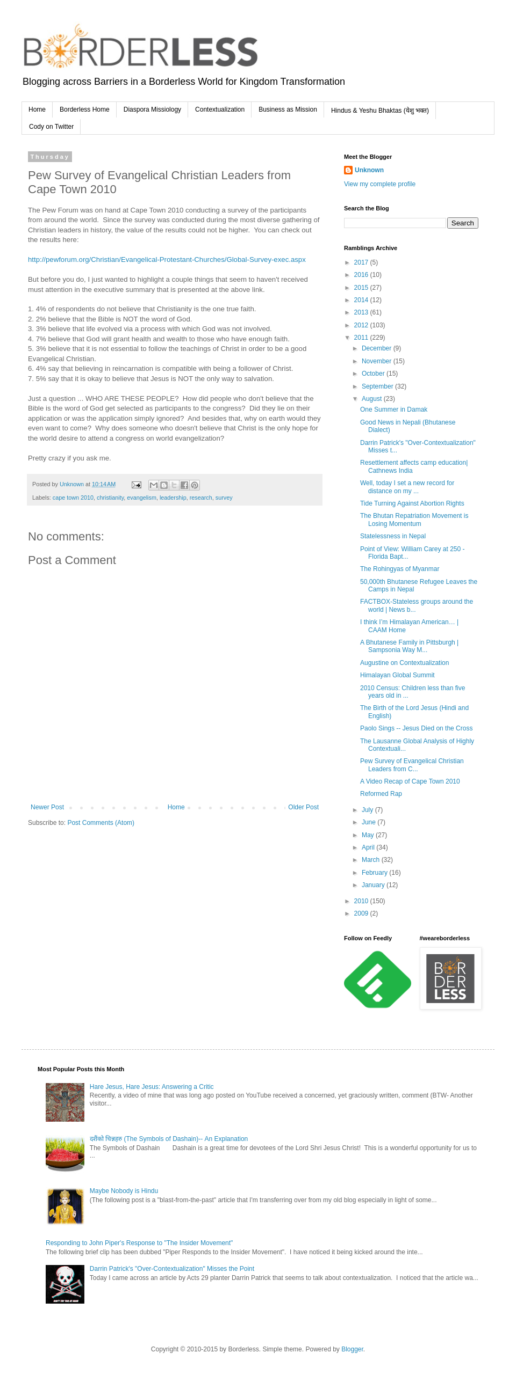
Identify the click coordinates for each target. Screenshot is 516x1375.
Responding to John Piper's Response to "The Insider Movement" (139, 1243)
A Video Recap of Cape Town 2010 (410, 781)
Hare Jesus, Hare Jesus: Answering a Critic (152, 1087)
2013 (362, 312)
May (369, 835)
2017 (362, 262)
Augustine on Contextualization (404, 663)
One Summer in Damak (393, 409)
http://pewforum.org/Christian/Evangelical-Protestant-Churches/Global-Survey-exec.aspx (167, 259)
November (377, 361)
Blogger (352, 1349)
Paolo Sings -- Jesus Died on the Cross (416, 728)
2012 (362, 325)
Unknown (369, 170)
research (201, 497)
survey (224, 497)
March (372, 860)
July (368, 810)
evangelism (141, 497)
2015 (362, 287)
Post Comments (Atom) (100, 823)
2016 (362, 275)
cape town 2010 (73, 497)
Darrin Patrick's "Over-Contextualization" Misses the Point (172, 1268)
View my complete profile (379, 184)
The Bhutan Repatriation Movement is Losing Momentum (414, 519)
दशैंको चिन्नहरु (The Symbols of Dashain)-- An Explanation (169, 1139)
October (374, 373)
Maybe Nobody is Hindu (124, 1191)
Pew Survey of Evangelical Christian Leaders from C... (412, 764)
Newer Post (47, 807)
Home (37, 109)
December (377, 348)
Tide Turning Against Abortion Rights (412, 503)
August (373, 399)
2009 (362, 913)
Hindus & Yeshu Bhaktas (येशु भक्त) (380, 110)
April (369, 847)
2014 (362, 300)
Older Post (303, 807)
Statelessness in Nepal (393, 536)
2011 (362, 337)
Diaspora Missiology (152, 109)
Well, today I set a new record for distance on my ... (407, 486)
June (369, 822)
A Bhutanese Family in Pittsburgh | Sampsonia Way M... (409, 646)
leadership (173, 497)
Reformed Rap (381, 794)
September (378, 386)
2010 (362, 901)
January (374, 885)
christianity (110, 497)
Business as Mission (288, 109)
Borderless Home (85, 109)
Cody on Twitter (51, 126)
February (375, 872)
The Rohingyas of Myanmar (399, 569)
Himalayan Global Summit (397, 675)
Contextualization (220, 109)
